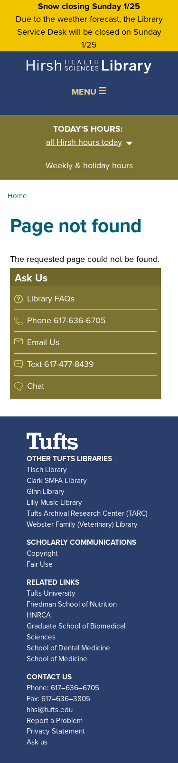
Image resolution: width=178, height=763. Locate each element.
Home (17, 196)
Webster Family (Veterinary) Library (82, 524)
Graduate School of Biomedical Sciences (76, 631)
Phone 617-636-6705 (66, 320)
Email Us (43, 342)
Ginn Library (46, 491)
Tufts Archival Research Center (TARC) (87, 513)
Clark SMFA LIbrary (57, 480)
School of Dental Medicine (68, 647)
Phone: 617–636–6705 (63, 687)
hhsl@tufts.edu (50, 709)
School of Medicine (57, 658)
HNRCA (39, 614)
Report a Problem (55, 720)
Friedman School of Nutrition (72, 604)
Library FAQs (51, 298)
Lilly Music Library (54, 502)
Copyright (42, 553)
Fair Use (40, 564)
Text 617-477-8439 (60, 364)
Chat (35, 386)
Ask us (37, 741)
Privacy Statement (56, 730)
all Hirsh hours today (89, 142)
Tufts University (51, 593)
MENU (89, 92)
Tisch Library (47, 469)
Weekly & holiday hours (89, 165)
